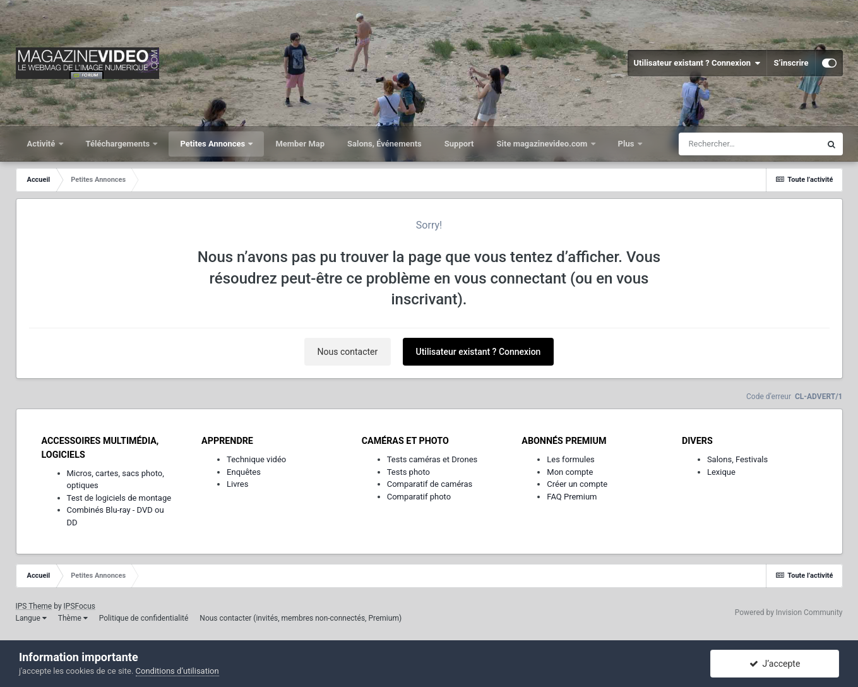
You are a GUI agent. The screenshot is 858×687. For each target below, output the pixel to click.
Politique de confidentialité (144, 618)
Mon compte (570, 472)
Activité (42, 143)
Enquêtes (244, 472)
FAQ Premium (572, 496)
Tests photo (408, 472)
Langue (31, 618)
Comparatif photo (419, 496)
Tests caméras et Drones (432, 459)
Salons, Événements (384, 143)
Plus (627, 143)
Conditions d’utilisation (177, 671)
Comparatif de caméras (430, 484)
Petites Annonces (213, 143)
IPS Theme (34, 606)
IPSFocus (79, 606)
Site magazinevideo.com (543, 143)
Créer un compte (577, 484)
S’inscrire (790, 63)
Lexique (721, 472)
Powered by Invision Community (789, 612)
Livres (237, 484)
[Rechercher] (749, 144)
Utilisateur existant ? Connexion (697, 63)
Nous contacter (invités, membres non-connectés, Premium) (301, 618)
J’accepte (775, 664)
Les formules (571, 459)
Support (459, 143)
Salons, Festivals (737, 459)
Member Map (300, 143)
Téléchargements (119, 143)
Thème (73, 618)
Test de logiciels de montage (119, 498)
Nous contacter (348, 352)
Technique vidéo (256, 459)
